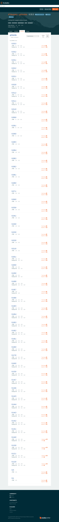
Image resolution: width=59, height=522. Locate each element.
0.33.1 (14, 60)
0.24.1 (14, 216)
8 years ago (44, 365)
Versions (22, 31)
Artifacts (16, 31)
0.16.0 (14, 363)
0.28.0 (14, 183)
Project (10, 31)
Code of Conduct (13, 510)
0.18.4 (14, 314)
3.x (16, 25)
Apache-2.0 (44, 47)
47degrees (12, 14)
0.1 (13, 478)
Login (55, 9)
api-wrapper (30, 22)
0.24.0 (14, 224)
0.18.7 (14, 289)
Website (48, 14)
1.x (17, 27)
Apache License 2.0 (39, 14)
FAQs (11, 508)
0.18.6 (14, 298)
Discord (12, 497)
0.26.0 (14, 199)
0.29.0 (14, 134)
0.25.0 (14, 207)
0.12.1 (14, 453)
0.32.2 (14, 68)
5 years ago (44, 201)
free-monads (14, 22)
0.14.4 (14, 404)
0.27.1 (14, 191)
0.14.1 (14, 429)
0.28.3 (14, 158)
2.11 (19, 258)
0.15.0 (14, 371)
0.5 (13, 470)
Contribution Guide (13, 502)
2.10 (21, 283)
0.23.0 (14, 232)
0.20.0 (14, 265)
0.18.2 (14, 330)
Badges (27, 31)
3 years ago (44, 94)
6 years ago (44, 258)
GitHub (11, 17)
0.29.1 (14, 125)
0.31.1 (14, 101)
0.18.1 (14, 339)
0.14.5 (14, 396)
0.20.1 (14, 257)
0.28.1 (14, 175)
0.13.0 (14, 445)
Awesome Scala (48, 9)
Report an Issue (13, 503)
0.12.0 (14, 462)
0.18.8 (14, 281)
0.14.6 (14, 388)
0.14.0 (14, 437)
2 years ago (44, 78)
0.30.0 (14, 117)
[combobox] (32, 36)
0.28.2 (14, 166)
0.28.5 (14, 142)
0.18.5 (14, 306)
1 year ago (44, 45)
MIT (43, 440)
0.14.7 (14, 380)
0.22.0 (14, 240)
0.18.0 (14, 347)
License (11, 512)
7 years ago (44, 275)
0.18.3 (14, 322)
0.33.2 (14, 52)
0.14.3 (14, 412)
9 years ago (44, 472)
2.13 (19, 25)
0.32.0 (14, 84)
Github (12, 495)
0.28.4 (14, 150)
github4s (23, 14)
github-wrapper (20, 22)
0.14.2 (14, 421)
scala (26, 22)
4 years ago (44, 119)
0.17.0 (14, 355)
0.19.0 (14, 273)
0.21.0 (14, 248)
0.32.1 (14, 76)
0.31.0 (14, 109)
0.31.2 (14, 93)
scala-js (9, 22)
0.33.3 (14, 43)
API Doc (41, 9)
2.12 (22, 25)
